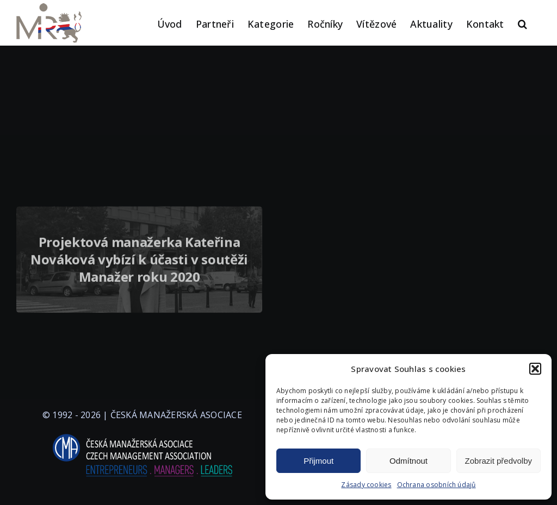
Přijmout (318, 460)
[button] (535, 368)
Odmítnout (408, 460)
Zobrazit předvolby (498, 460)
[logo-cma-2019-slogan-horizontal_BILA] (142, 434)
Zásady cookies (366, 484)
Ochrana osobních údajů (436, 484)
